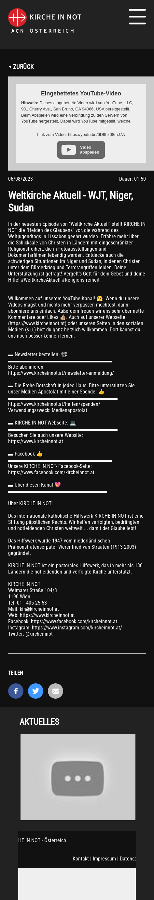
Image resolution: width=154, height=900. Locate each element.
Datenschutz (133, 859)
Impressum (104, 859)
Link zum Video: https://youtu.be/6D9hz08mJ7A (81, 134)
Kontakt (81, 859)
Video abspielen (89, 150)
